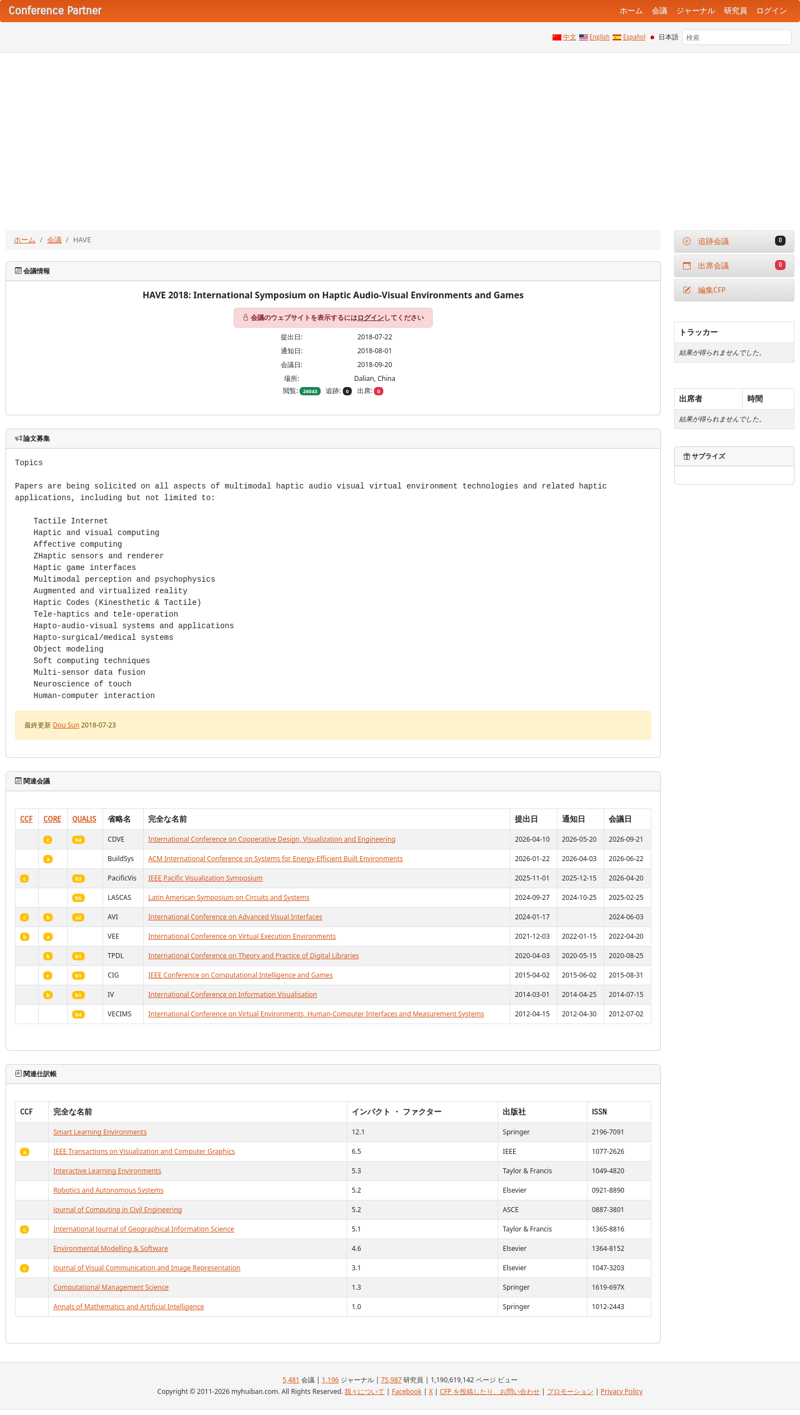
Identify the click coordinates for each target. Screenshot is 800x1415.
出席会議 (734, 265)
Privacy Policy (622, 1391)
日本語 (669, 37)
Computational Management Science (111, 1287)
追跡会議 (734, 241)
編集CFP (704, 290)
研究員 (735, 11)
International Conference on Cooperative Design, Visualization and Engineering (272, 839)
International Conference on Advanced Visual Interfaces (235, 917)
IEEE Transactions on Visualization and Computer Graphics (144, 1151)
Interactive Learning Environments (107, 1170)
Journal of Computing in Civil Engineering (117, 1209)
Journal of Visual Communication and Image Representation (146, 1268)
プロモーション (570, 1391)
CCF (26, 819)
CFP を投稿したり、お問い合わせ (490, 1391)
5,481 (291, 1380)
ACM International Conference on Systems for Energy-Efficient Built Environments (275, 858)
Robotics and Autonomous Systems (108, 1190)
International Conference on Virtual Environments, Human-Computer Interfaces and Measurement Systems (316, 1014)
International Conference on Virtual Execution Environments (242, 936)
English (600, 37)
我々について (364, 1391)
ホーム (631, 11)
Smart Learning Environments (99, 1132)
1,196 (330, 1380)
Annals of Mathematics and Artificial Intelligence (128, 1306)
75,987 (391, 1380)
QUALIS (84, 819)
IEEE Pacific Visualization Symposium (205, 878)
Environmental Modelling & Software (110, 1248)
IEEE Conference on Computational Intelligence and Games (240, 975)
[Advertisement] (400, 135)
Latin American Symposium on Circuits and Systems (229, 897)
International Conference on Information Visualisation (232, 994)
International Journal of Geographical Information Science (143, 1229)
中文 (569, 37)
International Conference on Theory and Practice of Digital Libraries (253, 955)
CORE (52, 819)
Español (634, 37)
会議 (659, 11)
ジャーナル (695, 11)
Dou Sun (66, 725)
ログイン (771, 11)
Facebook (407, 1391)
